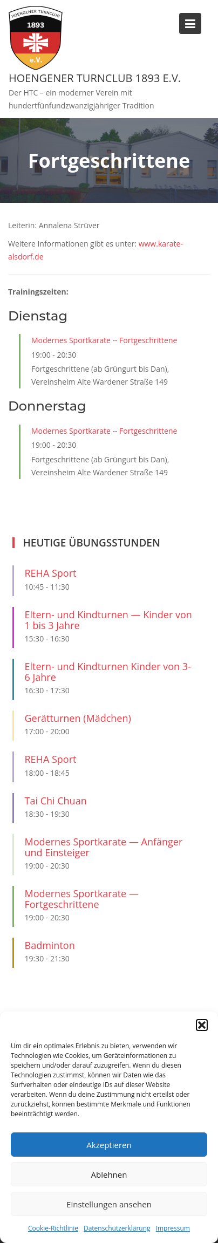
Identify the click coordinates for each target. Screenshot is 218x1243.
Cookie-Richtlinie (53, 1228)
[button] (201, 1025)
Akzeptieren (108, 1144)
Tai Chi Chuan (56, 800)
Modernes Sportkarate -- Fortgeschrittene (104, 340)
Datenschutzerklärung (117, 1228)
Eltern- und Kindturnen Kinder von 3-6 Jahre (108, 672)
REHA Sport (51, 572)
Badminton (50, 945)
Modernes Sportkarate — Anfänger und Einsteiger (104, 847)
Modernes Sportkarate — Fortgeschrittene (82, 899)
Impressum (173, 1228)
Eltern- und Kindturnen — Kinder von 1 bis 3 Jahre (108, 620)
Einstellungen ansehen (109, 1204)
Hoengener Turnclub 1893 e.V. (95, 78)
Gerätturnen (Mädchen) (78, 718)
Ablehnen (109, 1174)
